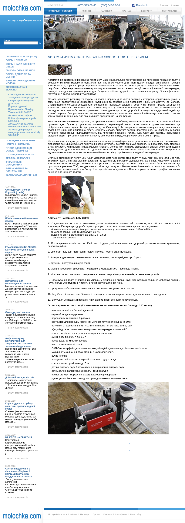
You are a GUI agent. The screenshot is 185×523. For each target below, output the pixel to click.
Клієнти (86, 11)
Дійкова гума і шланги (20, 70)
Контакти (175, 5)
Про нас (126, 11)
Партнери (106, 11)
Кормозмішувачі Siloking (16, 88)
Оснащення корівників (20, 140)
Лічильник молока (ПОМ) (21, 56)
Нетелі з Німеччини (18, 144)
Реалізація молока (18, 158)
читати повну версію (17, 208)
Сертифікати (169, 11)
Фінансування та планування (17, 169)
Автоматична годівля (20, 115)
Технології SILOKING (19, 112)
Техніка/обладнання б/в (21, 175)
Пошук (7, 40)
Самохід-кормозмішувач (21, 94)
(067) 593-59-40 (86, 5)
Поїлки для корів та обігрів (18, 75)
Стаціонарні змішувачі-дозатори (21, 102)
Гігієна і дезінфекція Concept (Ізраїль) (19, 149)
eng (61, 5)
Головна (164, 5)
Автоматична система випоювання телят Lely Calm (24, 125)
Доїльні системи (16, 60)
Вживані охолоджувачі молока (20, 82)
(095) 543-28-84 (110, 5)
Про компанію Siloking (20, 109)
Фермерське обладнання (14, 163)
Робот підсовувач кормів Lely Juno (22, 119)
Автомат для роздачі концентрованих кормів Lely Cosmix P (24, 132)
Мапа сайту (135, 514)
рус (51, 5)
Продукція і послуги (60, 11)
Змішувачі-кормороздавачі (23, 97)
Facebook (142, 5)
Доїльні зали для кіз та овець (20, 65)
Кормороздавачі (17, 106)
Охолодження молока (20, 154)
